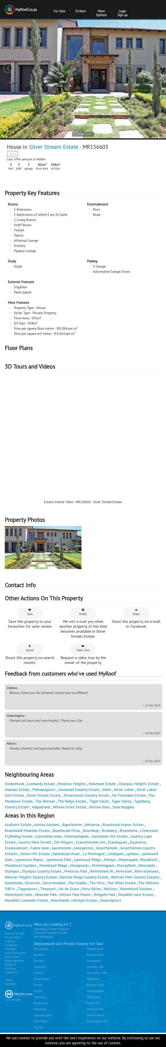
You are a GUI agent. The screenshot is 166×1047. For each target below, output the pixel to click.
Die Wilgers (63, 842)
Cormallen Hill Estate (109, 836)
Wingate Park (104, 894)
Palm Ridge (40, 1021)
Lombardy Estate (41, 783)
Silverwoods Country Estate (86, 795)
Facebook (11, 984)
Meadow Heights (71, 783)
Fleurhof (39, 973)
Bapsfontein (72, 824)
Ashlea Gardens (46, 824)
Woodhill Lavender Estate (26, 900)
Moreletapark (103, 865)
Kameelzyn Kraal (66, 853)
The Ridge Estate (71, 801)
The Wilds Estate (121, 882)
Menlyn (110, 859)
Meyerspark (128, 859)
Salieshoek (13, 882)
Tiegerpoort (27, 888)
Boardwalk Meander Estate (27, 830)
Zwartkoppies (123, 806)
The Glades (77, 882)
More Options (101, 13)
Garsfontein (61, 847)
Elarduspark (117, 842)
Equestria (137, 842)
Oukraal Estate (17, 789)
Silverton (32, 882)
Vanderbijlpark (95, 991)
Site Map (10, 949)
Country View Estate (34, 842)
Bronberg (109, 830)
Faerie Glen (39, 847)
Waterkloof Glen (18, 894)
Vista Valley (91, 888)
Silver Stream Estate (53, 146)
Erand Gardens (95, 1015)
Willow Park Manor (75, 894)
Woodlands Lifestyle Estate (74, 900)
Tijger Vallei (99, 801)
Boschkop (91, 830)
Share (136, 612)
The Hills (97, 882)
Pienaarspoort (44, 789)
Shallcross (93, 979)
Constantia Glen (48, 836)
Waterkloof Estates (136, 888)
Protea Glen (94, 1003)
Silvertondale (54, 882)
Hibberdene (94, 997)
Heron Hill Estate (34, 853)
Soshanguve (94, 961)
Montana (39, 955)
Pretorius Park (75, 871)
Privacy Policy (13, 937)
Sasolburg (40, 997)
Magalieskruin (95, 949)
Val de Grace (68, 888)
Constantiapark (76, 836)
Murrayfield (126, 865)
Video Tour (83, 648)
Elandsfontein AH (90, 842)
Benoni (38, 991)
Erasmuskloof (16, 847)
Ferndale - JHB (95, 967)
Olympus (12, 871)
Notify (83, 612)
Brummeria (128, 830)
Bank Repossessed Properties (51, 929)
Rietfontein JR (101, 871)
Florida (38, 985)
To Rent (80, 11)
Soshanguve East (97, 1021)
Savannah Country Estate (78, 789)
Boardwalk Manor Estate (123, 824)
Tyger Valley (121, 801)
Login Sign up (122, 13)
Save (30, 612)
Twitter (9, 980)
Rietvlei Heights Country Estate (31, 877)
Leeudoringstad (43, 1015)
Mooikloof (148, 859)
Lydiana (132, 853)
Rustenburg (40, 1003)
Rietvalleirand (146, 871)
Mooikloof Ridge (53, 865)
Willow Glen (99, 806)
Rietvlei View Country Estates (135, 877)
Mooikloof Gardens (21, 865)
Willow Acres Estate (69, 806)
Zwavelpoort (110, 900)
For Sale (59, 11)
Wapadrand (41, 806)
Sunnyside (40, 967)
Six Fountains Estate (129, 795)
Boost (30, 648)
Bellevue (92, 824)
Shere (106, 789)
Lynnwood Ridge (87, 859)
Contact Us (11, 972)
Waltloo (110, 888)
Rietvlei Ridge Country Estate (84, 877)
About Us (10, 964)
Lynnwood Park (58, 859)
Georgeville (83, 847)
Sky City (38, 1027)
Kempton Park (95, 985)
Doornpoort (41, 949)
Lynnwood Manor (29, 859)
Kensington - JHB (97, 973)
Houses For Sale (14, 933)
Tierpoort (48, 888)
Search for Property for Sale (50, 933)
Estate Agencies (14, 960)
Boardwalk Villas (66, 830)
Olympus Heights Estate (139, 783)
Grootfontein (106, 847)
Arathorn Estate (18, 824)
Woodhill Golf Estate (135, 894)
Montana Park (95, 955)
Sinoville (39, 961)
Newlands (146, 865)
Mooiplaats (79, 865)
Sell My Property (43, 937)
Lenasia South (95, 1009)
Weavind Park (46, 894)
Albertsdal (40, 1009)
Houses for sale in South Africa (16, 955)
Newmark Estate (102, 783)
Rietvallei (124, 871)
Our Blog (10, 968)
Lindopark (115, 853)
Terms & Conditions (11, 943)
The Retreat (45, 801)
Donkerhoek (14, 783)
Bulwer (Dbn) (42, 979)
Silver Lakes (124, 789)
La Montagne (94, 853)
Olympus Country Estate (41, 871)
